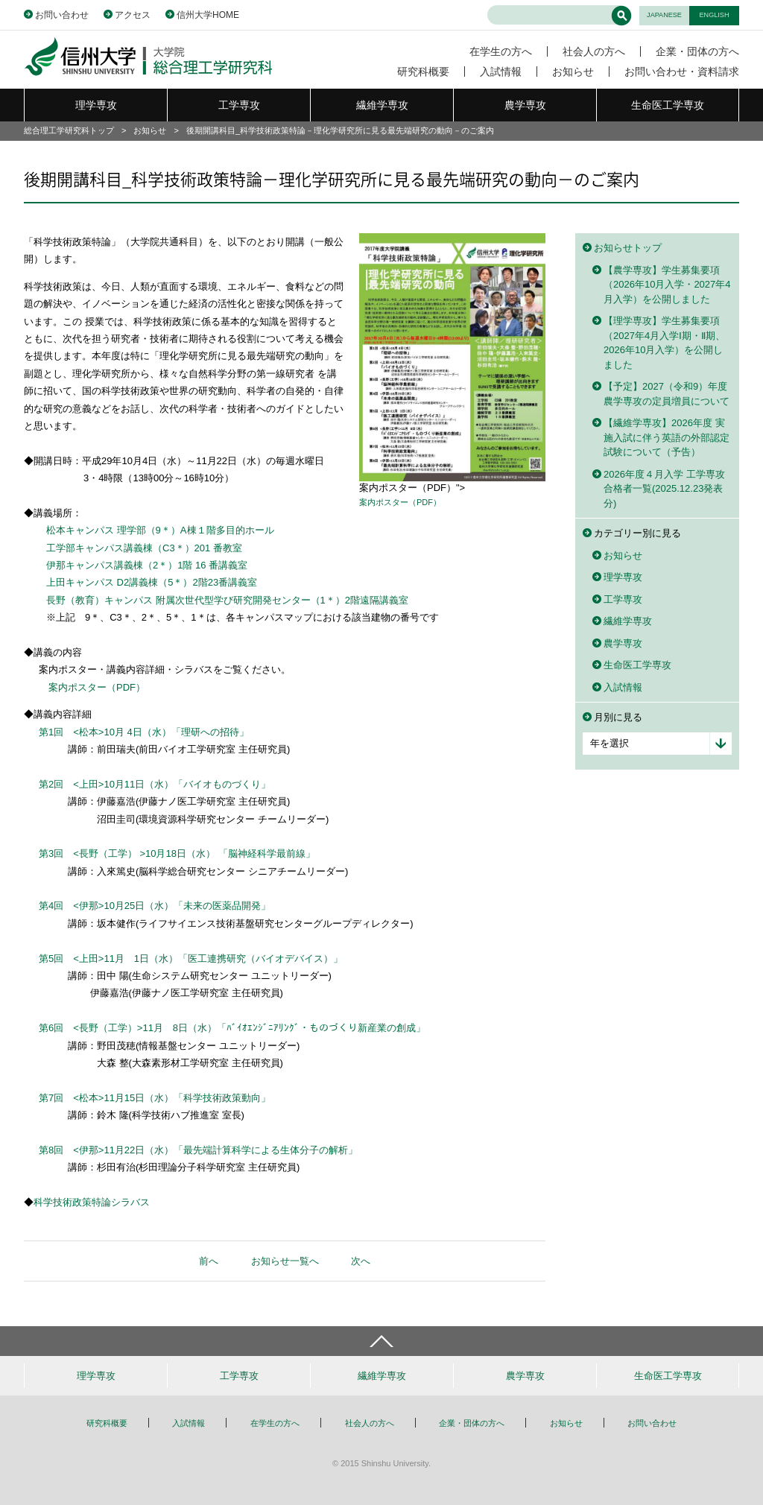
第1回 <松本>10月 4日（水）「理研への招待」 (144, 732)
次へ (360, 1261)
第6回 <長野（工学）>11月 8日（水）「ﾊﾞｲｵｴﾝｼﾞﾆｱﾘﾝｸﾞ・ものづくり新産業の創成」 (232, 1027)
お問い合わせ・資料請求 (681, 71)
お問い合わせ (62, 15)
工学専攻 (239, 105)
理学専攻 (96, 105)
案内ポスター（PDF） (400, 502)
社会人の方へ (594, 51)
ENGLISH (714, 15)
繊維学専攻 (382, 105)
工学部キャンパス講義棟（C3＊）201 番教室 (144, 548)
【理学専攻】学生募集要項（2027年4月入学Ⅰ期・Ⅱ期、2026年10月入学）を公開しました (664, 342)
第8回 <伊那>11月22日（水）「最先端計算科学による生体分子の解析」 (198, 1150)
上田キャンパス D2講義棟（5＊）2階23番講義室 (151, 582)
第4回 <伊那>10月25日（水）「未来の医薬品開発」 (154, 905)
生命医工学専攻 (667, 105)
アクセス (133, 15)
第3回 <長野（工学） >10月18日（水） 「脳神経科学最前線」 (177, 853)
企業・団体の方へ (697, 51)
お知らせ (573, 71)
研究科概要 (423, 71)
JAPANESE (664, 15)
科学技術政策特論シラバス (92, 1202)
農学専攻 (525, 105)
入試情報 (501, 71)
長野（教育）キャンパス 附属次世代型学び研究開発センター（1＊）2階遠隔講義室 (227, 600)
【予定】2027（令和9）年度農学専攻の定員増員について (666, 394)
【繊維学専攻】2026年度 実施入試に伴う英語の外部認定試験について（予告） (666, 437)
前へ (208, 1261)
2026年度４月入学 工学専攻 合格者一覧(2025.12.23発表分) (664, 489)
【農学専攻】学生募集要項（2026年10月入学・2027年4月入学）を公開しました (667, 284)
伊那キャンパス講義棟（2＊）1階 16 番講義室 (146, 565)
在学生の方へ (500, 51)
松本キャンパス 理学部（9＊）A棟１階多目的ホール (160, 530)
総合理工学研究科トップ (69, 130)
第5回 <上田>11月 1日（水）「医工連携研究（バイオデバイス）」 (191, 958)
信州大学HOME (208, 15)
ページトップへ (381, 1341)
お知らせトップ (628, 247)
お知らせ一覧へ (285, 1261)
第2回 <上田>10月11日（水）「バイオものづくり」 (154, 784)
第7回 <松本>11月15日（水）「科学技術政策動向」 (154, 1097)
